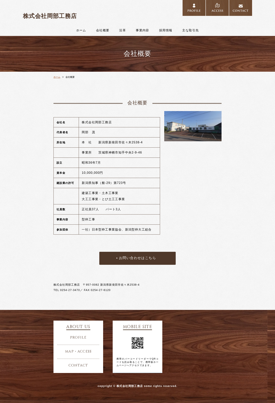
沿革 (122, 30)
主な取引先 (190, 30)
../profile (194, 8)
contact (78, 365)
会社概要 (102, 30)
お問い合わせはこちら (137, 258)
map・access (78, 351)
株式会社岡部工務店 (50, 16)
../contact (240, 8)
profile (78, 337)
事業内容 (142, 30)
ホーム (81, 30)
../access (217, 8)
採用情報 (165, 30)
